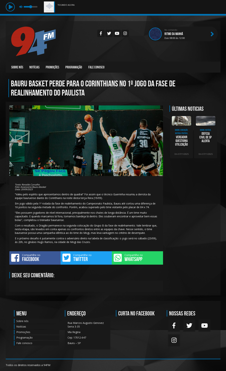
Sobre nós (17, 67)
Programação (73, 67)
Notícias (34, 67)
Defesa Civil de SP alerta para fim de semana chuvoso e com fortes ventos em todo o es (205, 137)
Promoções (52, 67)
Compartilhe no (35, 257)
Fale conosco (96, 67)
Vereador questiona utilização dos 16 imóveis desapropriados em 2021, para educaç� (181, 140)
